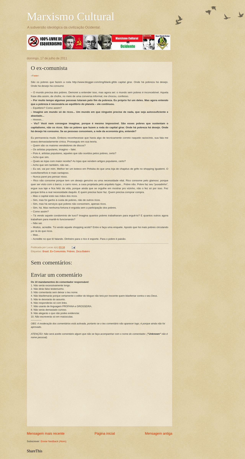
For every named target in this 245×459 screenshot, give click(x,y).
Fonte (35, 75)
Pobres (71, 251)
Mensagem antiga (158, 433)
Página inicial (105, 433)
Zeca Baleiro (83, 251)
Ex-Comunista (57, 251)
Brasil (45, 251)
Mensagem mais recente (46, 433)
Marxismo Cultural (70, 16)
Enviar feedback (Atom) (53, 441)
